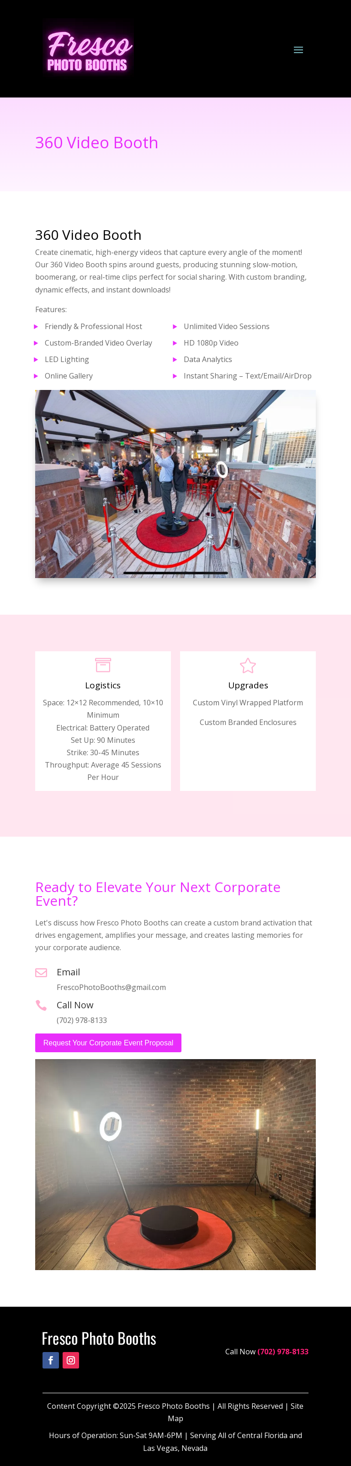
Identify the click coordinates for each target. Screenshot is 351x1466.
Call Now (75, 1005)
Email (68, 972)
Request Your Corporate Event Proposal (108, 1043)
